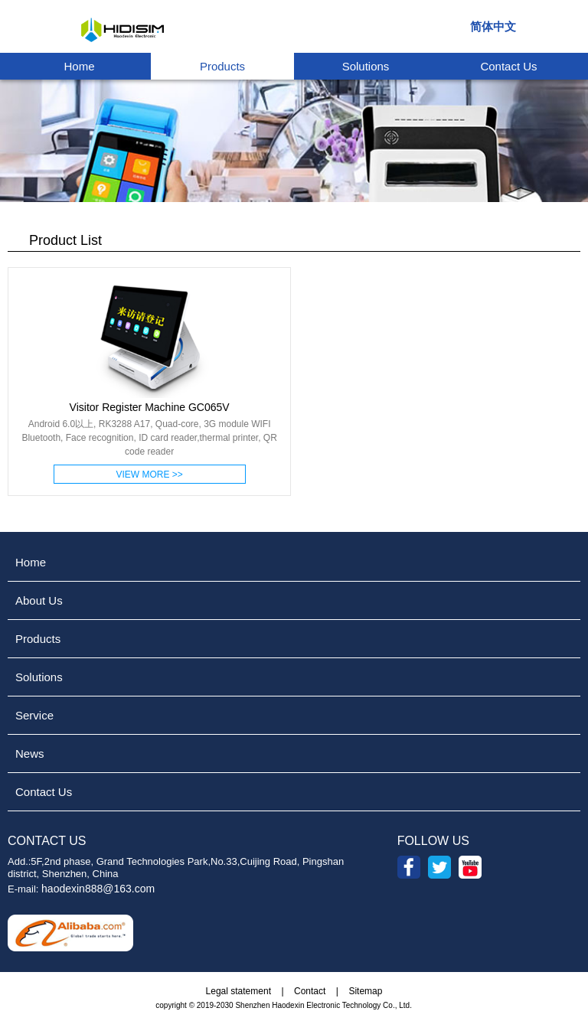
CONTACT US (47, 840)
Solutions (366, 66)
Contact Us (508, 66)
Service (34, 715)
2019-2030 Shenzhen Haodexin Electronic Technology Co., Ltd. (304, 1005)
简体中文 (493, 27)
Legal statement (238, 991)
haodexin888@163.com (98, 888)
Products (222, 66)
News (29, 753)
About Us (39, 600)
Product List (55, 240)
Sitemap (365, 991)
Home (79, 66)
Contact (309, 991)
